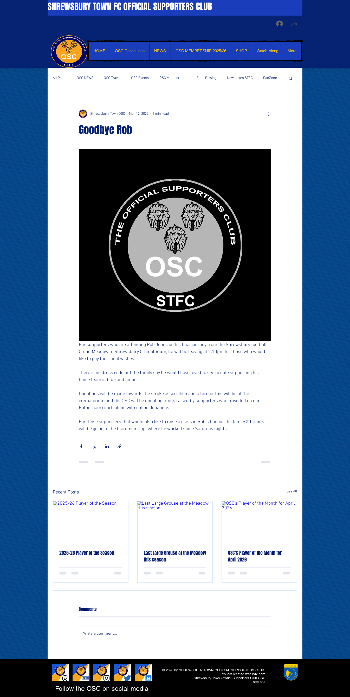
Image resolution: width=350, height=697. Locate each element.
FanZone (270, 78)
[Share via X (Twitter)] (94, 446)
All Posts (59, 78)
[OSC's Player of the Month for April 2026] (259, 522)
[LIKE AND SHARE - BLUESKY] (143, 672)
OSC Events (140, 78)
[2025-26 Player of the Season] (90, 522)
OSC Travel (112, 78)
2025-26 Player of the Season (86, 553)
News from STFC (240, 78)
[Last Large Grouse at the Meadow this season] (175, 522)
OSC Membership (172, 78)
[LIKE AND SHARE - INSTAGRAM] (101, 672)
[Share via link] (119, 446)
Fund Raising (207, 78)
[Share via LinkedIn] (106, 446)
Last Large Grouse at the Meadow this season (175, 556)
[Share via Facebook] (81, 446)
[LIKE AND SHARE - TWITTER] (122, 672)
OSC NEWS (85, 78)
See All (292, 491)
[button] (290, 78)
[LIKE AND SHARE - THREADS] (60, 672)
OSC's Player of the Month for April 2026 (255, 556)
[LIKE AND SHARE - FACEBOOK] (81, 672)
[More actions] (268, 114)
